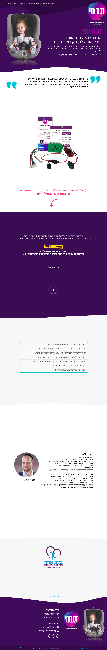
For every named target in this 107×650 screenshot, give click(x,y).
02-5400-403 (49, 627)
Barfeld (24, 648)
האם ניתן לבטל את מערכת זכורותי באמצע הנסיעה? (52, 349)
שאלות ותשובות (51, 614)
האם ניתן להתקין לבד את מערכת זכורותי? (52, 344)
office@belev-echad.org (47, 631)
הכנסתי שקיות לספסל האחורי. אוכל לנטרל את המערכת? (52, 353)
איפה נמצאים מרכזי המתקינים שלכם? (52, 366)
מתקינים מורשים (51, 618)
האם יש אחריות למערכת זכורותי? (52, 370)
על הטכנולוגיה (52, 610)
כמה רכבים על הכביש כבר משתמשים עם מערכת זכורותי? (52, 362)
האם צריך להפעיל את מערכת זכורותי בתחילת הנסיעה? (52, 357)
